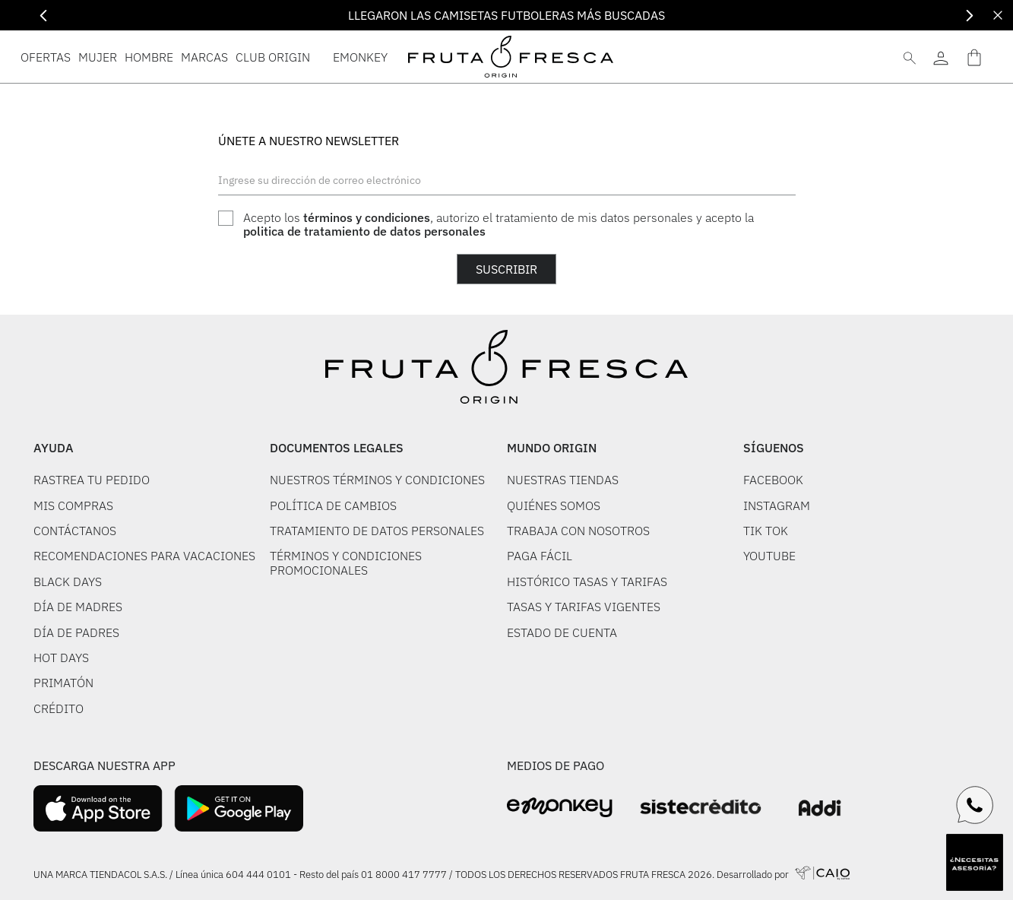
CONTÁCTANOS (74, 530)
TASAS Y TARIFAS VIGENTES (583, 606)
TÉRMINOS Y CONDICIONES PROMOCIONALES (346, 562)
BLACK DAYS (67, 581)
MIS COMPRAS (73, 505)
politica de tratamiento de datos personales (364, 231)
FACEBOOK (773, 479)
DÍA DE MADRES (77, 606)
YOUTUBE (769, 555)
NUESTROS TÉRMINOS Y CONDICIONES (377, 479)
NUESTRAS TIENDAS (563, 479)
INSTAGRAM (776, 505)
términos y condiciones (366, 217)
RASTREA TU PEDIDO (91, 479)
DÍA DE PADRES (76, 632)
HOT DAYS (61, 657)
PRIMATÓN (63, 682)
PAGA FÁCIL (539, 555)
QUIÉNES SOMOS (553, 505)
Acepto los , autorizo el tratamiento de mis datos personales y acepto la (498, 225)
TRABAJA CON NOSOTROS (578, 530)
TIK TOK (765, 530)
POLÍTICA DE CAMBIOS (333, 505)
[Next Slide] (969, 15)
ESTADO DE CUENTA (562, 632)
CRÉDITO (58, 708)
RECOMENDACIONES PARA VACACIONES (144, 555)
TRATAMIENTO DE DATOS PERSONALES (377, 530)
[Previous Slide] (43, 15)
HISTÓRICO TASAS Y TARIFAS (587, 581)
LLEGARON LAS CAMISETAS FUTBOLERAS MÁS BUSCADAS (506, 15)
